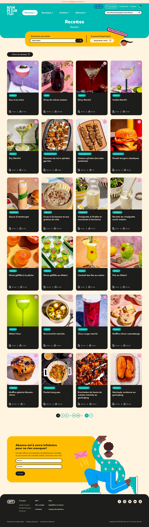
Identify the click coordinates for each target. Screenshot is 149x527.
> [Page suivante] (87, 416)
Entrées (47, 329)
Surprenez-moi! (100, 40)
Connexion (111, 7)
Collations (117, 329)
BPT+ (100, 7)
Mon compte (40, 505)
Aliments (80, 12)
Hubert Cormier (24, 505)
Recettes (30, 12)
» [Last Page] (91, 416)
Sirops (47, 95)
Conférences (123, 7)
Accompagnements (51, 154)
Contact (133, 7)
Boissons (13, 95)
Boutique (47, 12)
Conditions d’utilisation (47, 522)
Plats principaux (119, 154)
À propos (22, 501)
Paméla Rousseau (25, 508)
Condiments (14, 212)
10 (74, 415)
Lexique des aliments (57, 509)
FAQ (50, 501)
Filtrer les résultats (19, 54)
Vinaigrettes (83, 212)
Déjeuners (48, 212)
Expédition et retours (57, 505)
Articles (64, 12)
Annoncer (22, 511)
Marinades (117, 388)
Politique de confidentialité (15, 522)
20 (78, 415)
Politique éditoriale (32, 522)
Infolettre (38, 509)
